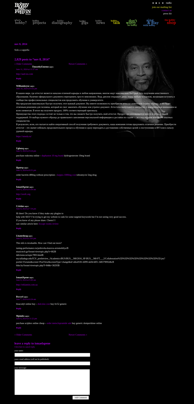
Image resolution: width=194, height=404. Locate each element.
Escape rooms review (49, 224)
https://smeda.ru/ (24, 136)
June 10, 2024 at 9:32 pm (26, 88)
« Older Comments (23, 64)
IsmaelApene (42, 343)
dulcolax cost (44, 304)
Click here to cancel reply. (25, 347)
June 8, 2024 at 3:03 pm (26, 238)
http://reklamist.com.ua (27, 284)
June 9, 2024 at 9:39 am (26, 189)
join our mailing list (162, 7)
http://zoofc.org (23, 194)
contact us (167, 10)
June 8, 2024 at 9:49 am (26, 280)
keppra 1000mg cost (66, 175)
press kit (167, 13)
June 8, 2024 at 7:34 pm (26, 209)
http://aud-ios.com (24, 74)
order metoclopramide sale (59, 323)
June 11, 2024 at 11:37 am (27, 69)
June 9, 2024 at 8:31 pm (26, 170)
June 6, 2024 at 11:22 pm (26, 318)
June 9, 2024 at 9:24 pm (26, 151)
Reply (18, 78)
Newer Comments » (78, 64)
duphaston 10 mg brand (52, 155)
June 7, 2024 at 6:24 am (26, 299)
